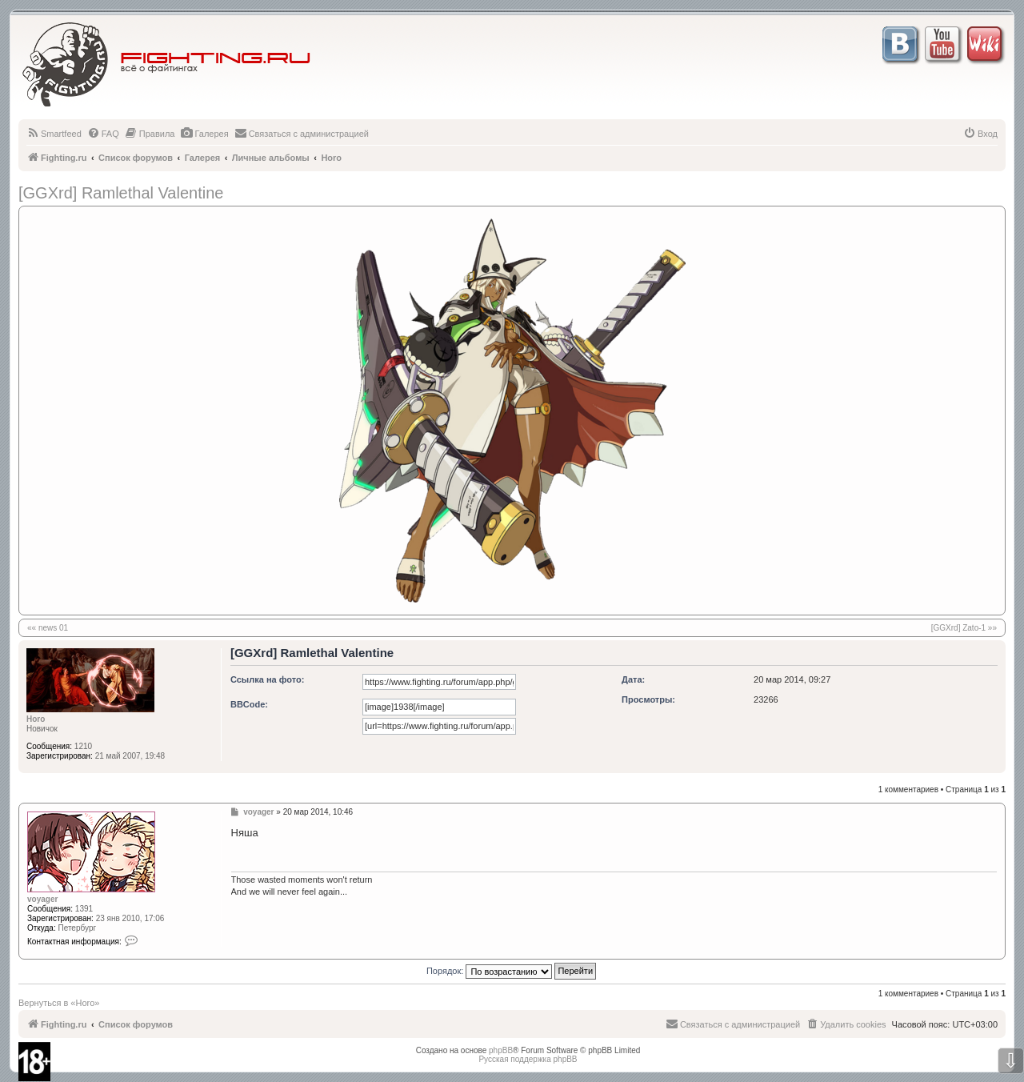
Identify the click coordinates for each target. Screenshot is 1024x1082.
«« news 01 (47, 627)
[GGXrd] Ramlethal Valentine (120, 193)
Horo (35, 719)
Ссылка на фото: (267, 679)
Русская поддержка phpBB (527, 1059)
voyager (42, 899)
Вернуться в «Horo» (58, 1003)
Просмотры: (648, 699)
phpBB (501, 1050)
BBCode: (249, 704)
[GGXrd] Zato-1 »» (964, 627)
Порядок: (511, 971)
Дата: (633, 679)
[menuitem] (54, 133)
